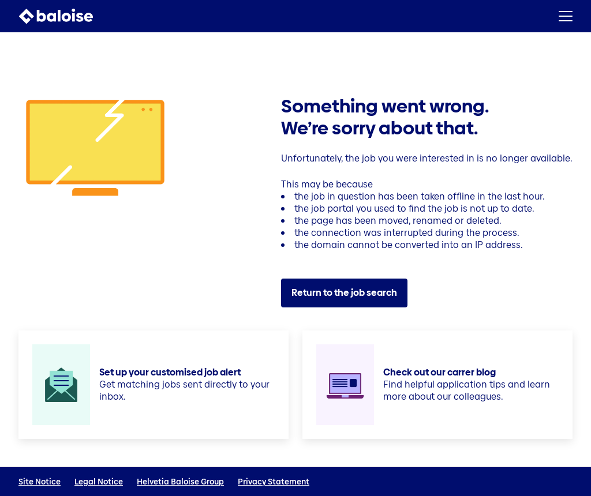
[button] (565, 16)
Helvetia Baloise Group (180, 481)
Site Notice (39, 481)
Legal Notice (98, 481)
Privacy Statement (273, 481)
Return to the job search (344, 292)
